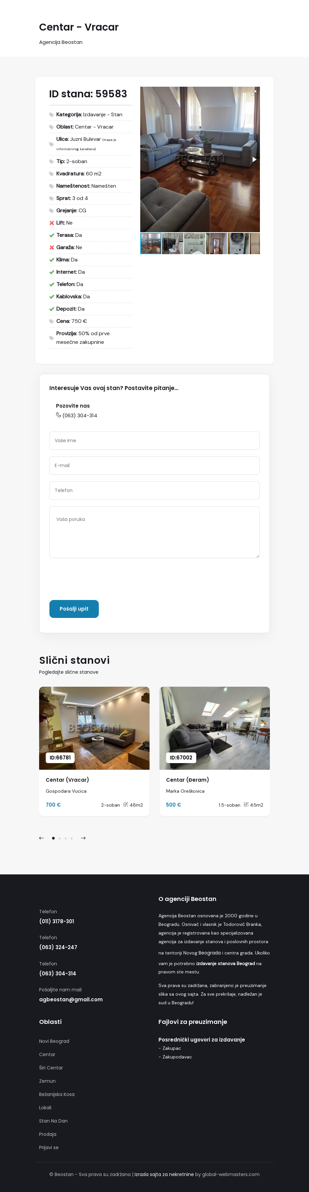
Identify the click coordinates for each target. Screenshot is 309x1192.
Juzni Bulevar (85, 139)
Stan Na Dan (53, 1121)
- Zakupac (169, 1048)
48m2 (133, 805)
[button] (254, 92)
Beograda (210, 952)
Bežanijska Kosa (57, 1094)
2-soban (110, 805)
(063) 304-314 (76, 415)
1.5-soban (229, 805)
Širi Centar (51, 1067)
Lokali (45, 1107)
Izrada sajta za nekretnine (164, 1174)
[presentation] (99, 580)
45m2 (253, 805)
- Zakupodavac (175, 1057)
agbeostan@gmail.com (71, 999)
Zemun (47, 1081)
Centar (47, 1054)
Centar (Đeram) (187, 779)
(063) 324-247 (58, 947)
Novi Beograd (54, 1041)
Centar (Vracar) (67, 779)
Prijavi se (49, 1147)
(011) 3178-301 (56, 921)
